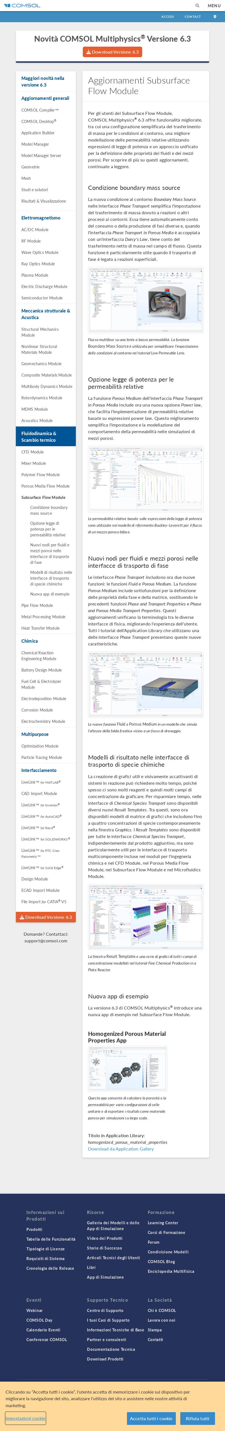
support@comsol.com (46, 940)
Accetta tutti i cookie (151, 1418)
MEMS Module (34, 409)
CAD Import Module (39, 793)
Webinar (34, 1310)
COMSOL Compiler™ (40, 110)
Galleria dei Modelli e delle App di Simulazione (113, 1225)
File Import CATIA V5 (43, 901)
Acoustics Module (36, 420)
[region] (112, 1406)
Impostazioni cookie (26, 1418)
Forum (154, 1242)
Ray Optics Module (38, 263)
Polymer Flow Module (40, 474)
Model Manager (35, 144)
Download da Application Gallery (121, 1148)
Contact (193, 16)
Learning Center (163, 1222)
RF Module (31, 241)
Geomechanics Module (41, 363)
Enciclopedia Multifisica (171, 1271)
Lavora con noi (162, 1320)
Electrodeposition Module (43, 698)
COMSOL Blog (161, 1261)
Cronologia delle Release (50, 1268)
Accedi (167, 16)
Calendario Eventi (43, 1329)
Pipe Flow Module (37, 605)
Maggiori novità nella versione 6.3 (42, 81)
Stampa (155, 1329)
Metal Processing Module (43, 616)
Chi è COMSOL (162, 1310)
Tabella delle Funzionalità (51, 1239)
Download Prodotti (105, 1359)
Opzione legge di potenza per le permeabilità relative (47, 528)
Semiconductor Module (41, 298)
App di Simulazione (105, 1277)
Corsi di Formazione (167, 1232)
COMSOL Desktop (38, 121)
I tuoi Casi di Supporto (108, 1320)
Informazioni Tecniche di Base (115, 1329)
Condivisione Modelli (168, 1252)
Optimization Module (39, 746)
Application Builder (37, 132)
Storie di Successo (104, 1248)
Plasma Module (34, 275)
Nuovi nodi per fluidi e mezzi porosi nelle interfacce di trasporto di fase (49, 553)
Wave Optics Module (39, 252)
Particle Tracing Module (41, 757)
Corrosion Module (37, 710)
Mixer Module (33, 463)
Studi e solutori (34, 189)
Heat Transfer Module (40, 628)
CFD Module (32, 452)
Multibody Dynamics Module (46, 386)
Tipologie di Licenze (45, 1248)
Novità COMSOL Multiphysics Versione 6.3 (112, 38)
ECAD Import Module (40, 890)
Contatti (156, 1339)
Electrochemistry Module (43, 721)
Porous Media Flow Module (45, 486)
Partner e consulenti (106, 1339)
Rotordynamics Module (41, 397)
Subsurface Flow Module (43, 497)
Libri (91, 1267)
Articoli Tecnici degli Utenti (113, 1257)
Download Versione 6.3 (112, 52)
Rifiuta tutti (197, 1418)
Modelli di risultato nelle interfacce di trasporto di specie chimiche (51, 578)
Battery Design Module (41, 670)
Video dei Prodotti (105, 1238)
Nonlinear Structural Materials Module (39, 349)
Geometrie (30, 167)
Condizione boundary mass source (49, 510)
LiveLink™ (41, 782)
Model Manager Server (41, 155)
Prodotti (34, 1229)
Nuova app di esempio (49, 594)
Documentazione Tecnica (111, 1349)
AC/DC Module (34, 229)
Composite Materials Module (46, 375)
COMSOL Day (39, 1320)
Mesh (26, 178)
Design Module (34, 879)
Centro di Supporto (105, 1310)
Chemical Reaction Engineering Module (38, 655)
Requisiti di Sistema (45, 1258)
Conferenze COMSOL (46, 1339)
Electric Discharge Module (44, 286)
